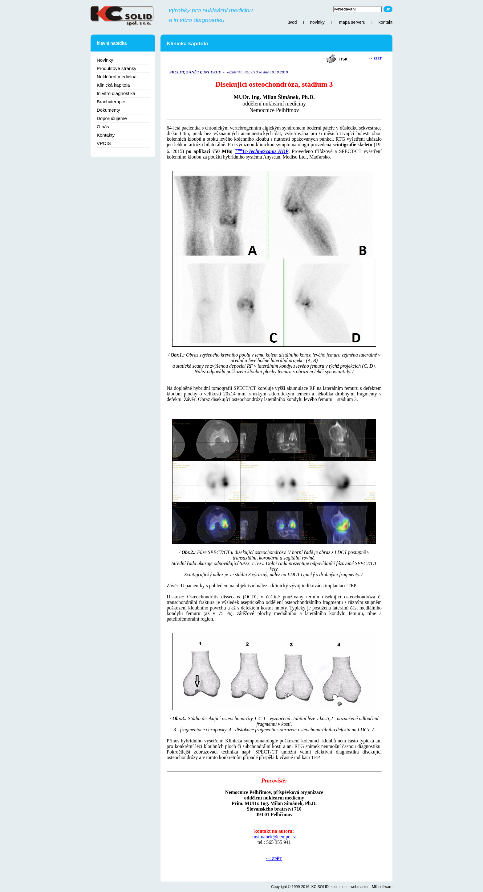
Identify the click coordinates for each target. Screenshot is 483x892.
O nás (103, 126)
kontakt (385, 22)
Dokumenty (108, 110)
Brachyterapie (111, 101)
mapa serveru (352, 22)
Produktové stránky (116, 68)
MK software (382, 887)
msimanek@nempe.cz (274, 836)
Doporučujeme (112, 118)
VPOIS (104, 143)
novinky (317, 22)
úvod (292, 22)
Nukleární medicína (116, 76)
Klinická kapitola (113, 85)
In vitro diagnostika (116, 93)
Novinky (105, 60)
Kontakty (106, 135)
